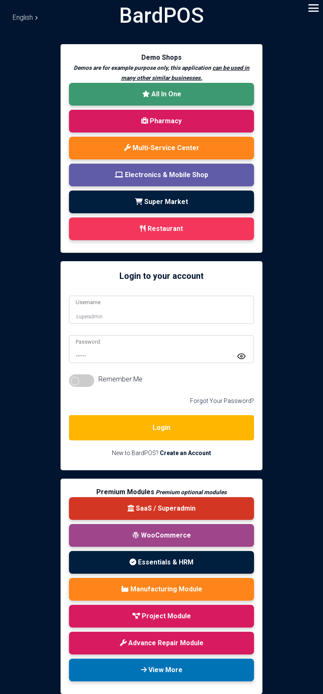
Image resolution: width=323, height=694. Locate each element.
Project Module (161, 616)
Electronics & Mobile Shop (161, 175)
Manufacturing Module (161, 589)
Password (88, 342)
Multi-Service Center (161, 148)
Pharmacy (161, 121)
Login (161, 428)
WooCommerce (161, 535)
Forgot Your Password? (222, 400)
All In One (161, 94)
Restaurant (161, 229)
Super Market (161, 202)
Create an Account (185, 453)
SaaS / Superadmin (161, 508)
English (25, 17)
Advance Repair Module (162, 643)
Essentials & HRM (161, 562)
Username (88, 302)
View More (162, 670)
